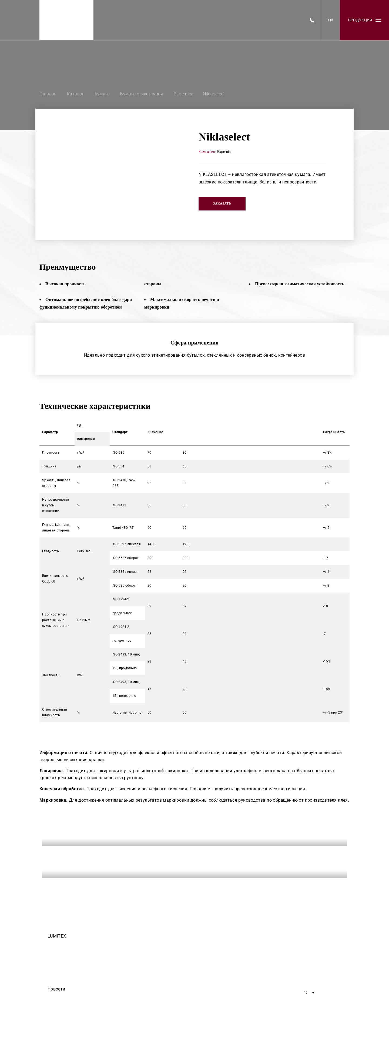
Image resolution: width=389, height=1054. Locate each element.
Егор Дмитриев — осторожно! (71, 997)
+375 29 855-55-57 (321, 968)
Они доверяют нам (63, 1012)
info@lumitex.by (319, 978)
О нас (52, 967)
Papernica (225, 152)
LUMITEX (57, 936)
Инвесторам (57, 982)
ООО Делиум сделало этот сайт (73, 1004)
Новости (56, 989)
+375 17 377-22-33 (321, 944)
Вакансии (55, 951)
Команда (55, 944)
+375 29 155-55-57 (321, 960)
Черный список (60, 974)
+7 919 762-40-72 (320, 952)
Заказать (222, 203)
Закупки (54, 959)
